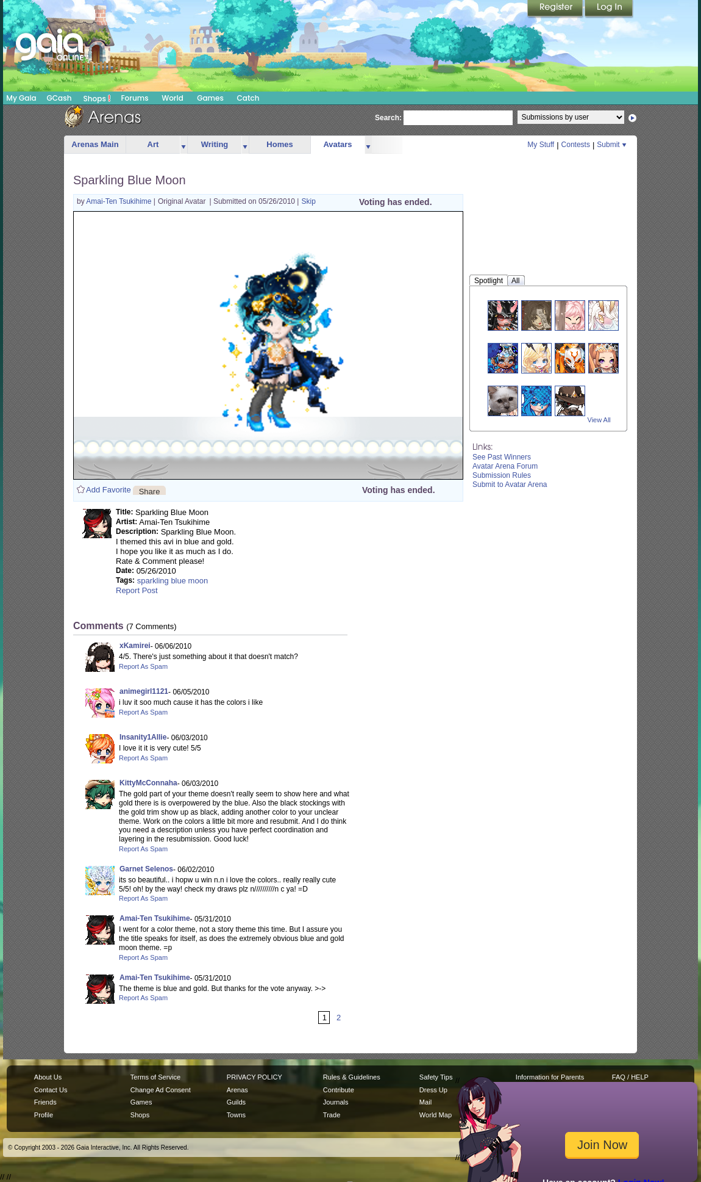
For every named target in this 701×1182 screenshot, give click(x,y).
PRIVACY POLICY (254, 1077)
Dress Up (433, 1090)
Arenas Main (94, 144)
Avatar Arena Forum (505, 466)
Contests (575, 144)
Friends (45, 1102)
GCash (59, 98)
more (183, 145)
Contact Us (51, 1090)
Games (210, 98)
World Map (435, 1115)
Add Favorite (108, 489)
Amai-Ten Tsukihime (119, 201)
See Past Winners (501, 457)
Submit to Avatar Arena (509, 484)
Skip (308, 201)
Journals (336, 1102)
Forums (134, 98)
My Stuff (540, 144)
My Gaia (21, 98)
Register (556, 9)
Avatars (337, 144)
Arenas (237, 1090)
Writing (215, 144)
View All (599, 419)
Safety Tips (436, 1077)
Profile (43, 1115)
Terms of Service (155, 1077)
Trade (331, 1115)
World (172, 98)
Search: (388, 118)
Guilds (236, 1102)
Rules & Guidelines (351, 1077)
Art (153, 144)
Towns (236, 1115)
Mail (425, 1102)
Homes (279, 144)
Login (609, 9)
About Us (48, 1077)
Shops (97, 98)
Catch (248, 98)
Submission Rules (501, 475)
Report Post (137, 590)
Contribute (338, 1090)
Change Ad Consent (160, 1090)
